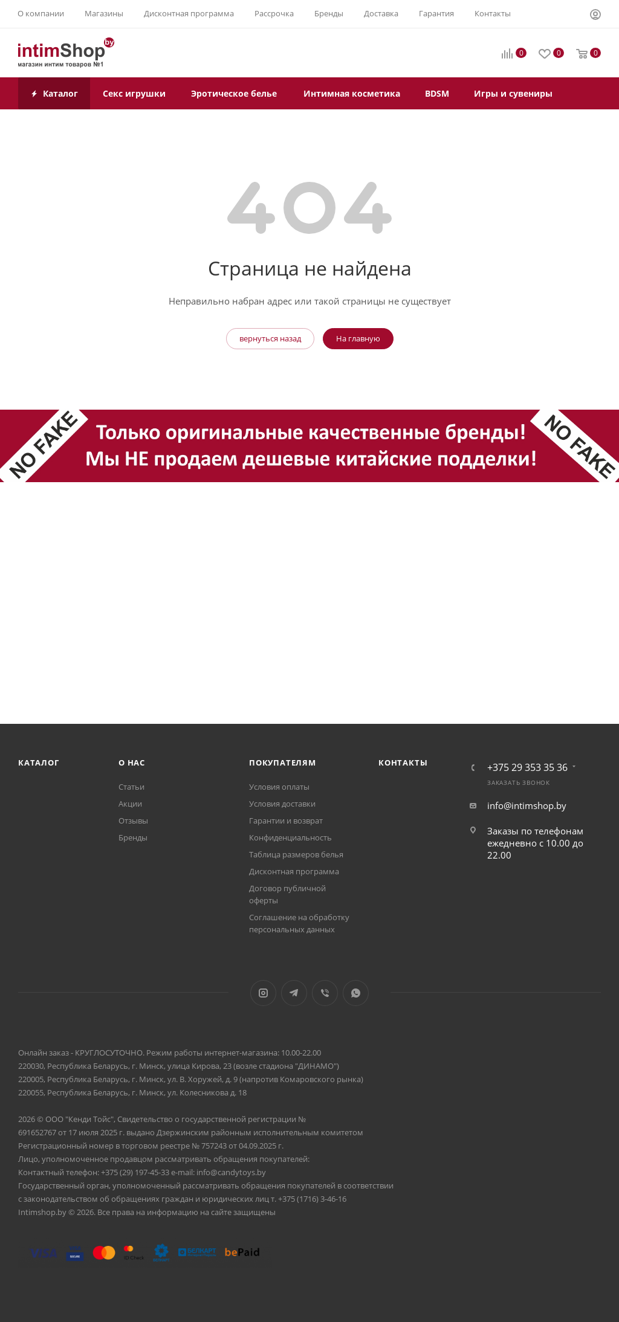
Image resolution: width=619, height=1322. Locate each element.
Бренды (132, 837)
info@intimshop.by (526, 805)
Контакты (402, 762)
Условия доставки (282, 803)
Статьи (131, 786)
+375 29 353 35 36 (527, 767)
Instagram (263, 993)
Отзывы (133, 820)
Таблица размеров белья (296, 854)
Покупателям (282, 762)
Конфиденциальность (290, 837)
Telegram (294, 993)
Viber (325, 993)
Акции (130, 803)
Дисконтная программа (294, 871)
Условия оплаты (279, 786)
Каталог (38, 762)
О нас (131, 762)
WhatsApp (356, 993)
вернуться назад (270, 338)
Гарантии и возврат (286, 820)
